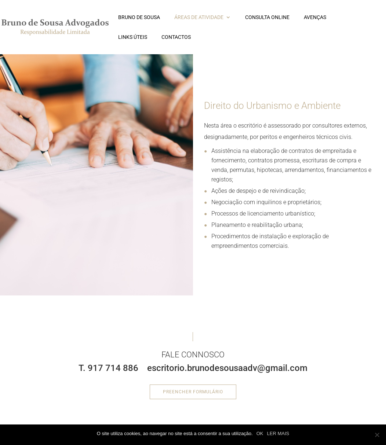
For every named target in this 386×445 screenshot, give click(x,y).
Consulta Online (267, 17)
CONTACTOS (176, 37)
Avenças (315, 17)
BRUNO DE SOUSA (139, 17)
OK (259, 433)
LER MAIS (278, 433)
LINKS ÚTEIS (132, 37)
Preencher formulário (193, 391)
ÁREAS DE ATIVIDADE (198, 17)
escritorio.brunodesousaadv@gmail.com (227, 368)
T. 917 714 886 (108, 368)
